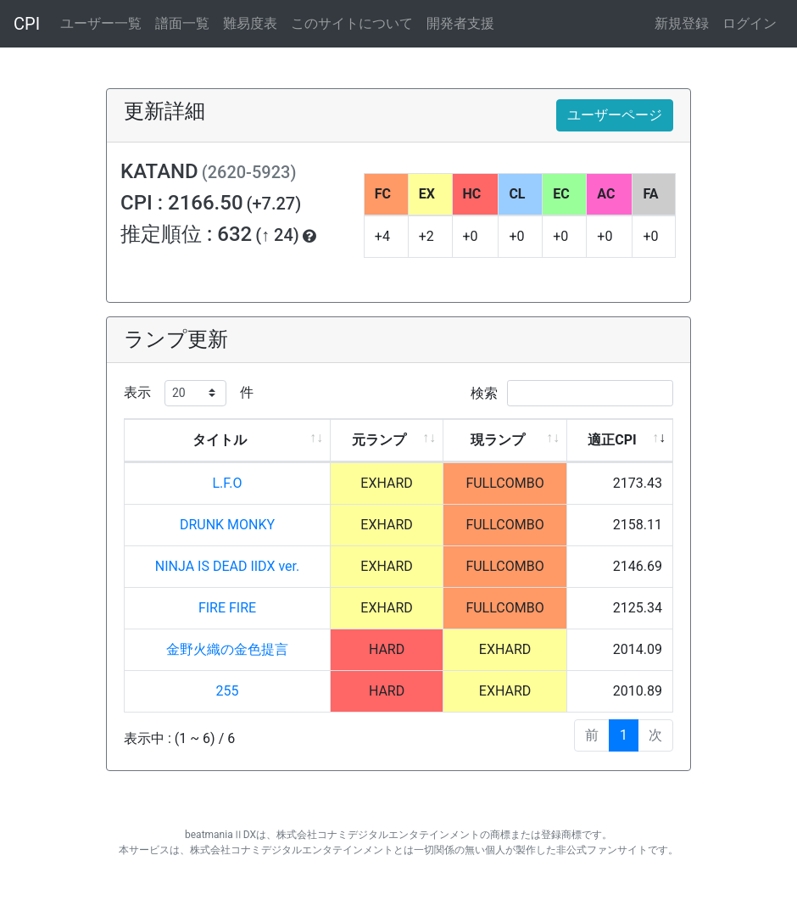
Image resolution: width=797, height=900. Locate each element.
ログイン (749, 23)
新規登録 (682, 23)
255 (227, 691)
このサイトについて (352, 23)
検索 (572, 393)
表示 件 (189, 393)
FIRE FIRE (227, 608)
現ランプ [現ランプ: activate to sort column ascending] (498, 440)
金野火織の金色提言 (227, 649)
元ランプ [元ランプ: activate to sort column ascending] (379, 440)
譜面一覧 (182, 23)
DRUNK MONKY (227, 525)
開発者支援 (460, 23)
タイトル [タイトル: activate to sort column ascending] (219, 440)
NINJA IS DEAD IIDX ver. (227, 566)
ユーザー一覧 (101, 23)
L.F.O (227, 483)
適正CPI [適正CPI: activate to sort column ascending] (612, 440)
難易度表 (250, 23)
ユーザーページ (614, 115)
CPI (27, 24)
